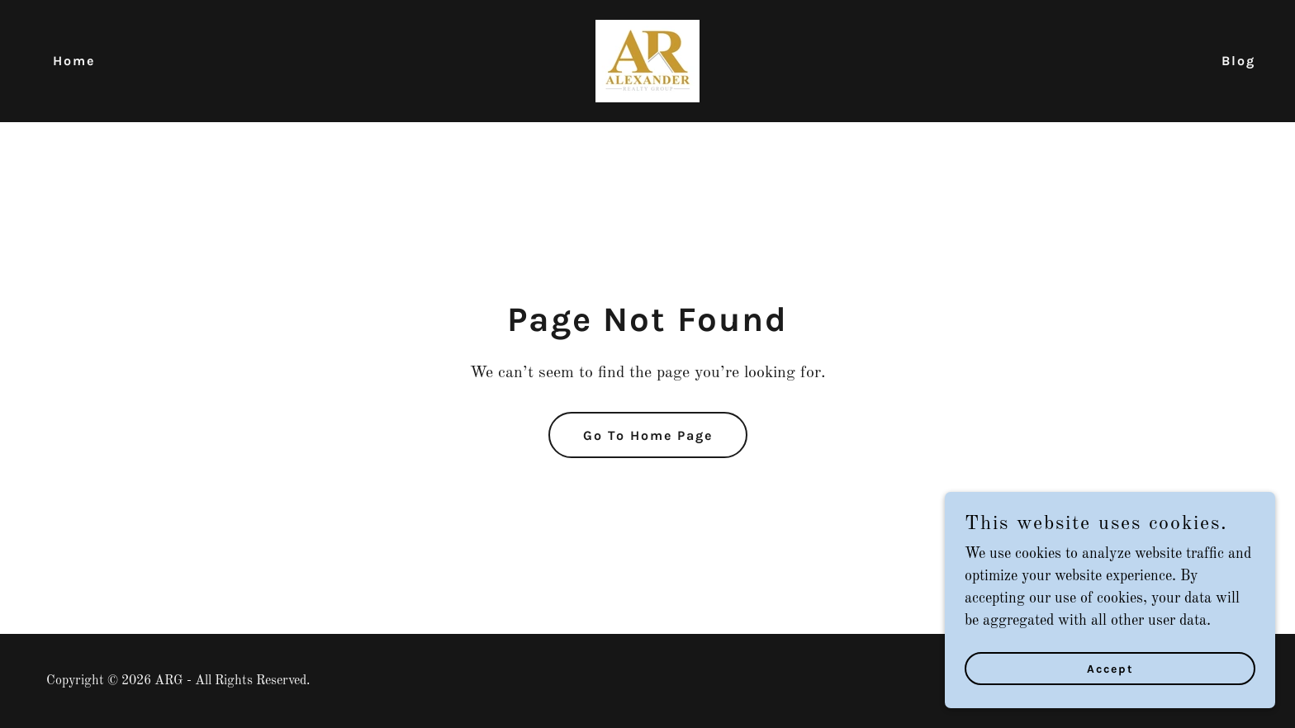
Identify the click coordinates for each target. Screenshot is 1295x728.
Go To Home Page (648, 435)
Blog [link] (1238, 61)
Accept (1110, 691)
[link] (647, 60)
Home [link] (74, 61)
